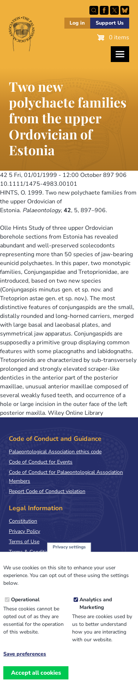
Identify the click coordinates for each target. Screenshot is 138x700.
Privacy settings (69, 554)
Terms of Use (24, 541)
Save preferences (24, 661)
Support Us (110, 22)
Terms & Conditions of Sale (40, 551)
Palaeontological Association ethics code (55, 451)
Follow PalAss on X (114, 10)
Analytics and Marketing (95, 610)
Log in (77, 22)
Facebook (104, 10)
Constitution (23, 521)
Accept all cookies (36, 679)
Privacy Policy (24, 531)
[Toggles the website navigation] (120, 54)
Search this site (93, 10)
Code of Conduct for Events (40, 461)
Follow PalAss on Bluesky (124, 10)
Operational (25, 606)
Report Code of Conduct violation (47, 491)
